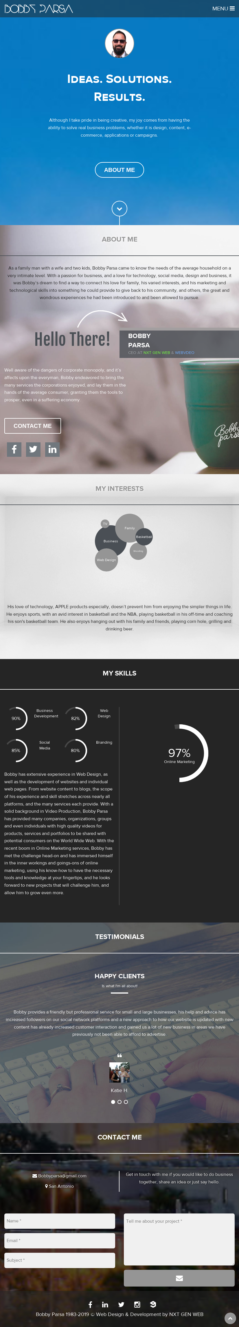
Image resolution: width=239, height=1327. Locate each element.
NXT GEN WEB (186, 1314)
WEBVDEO (184, 352)
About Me (119, 170)
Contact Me (33, 426)
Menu (223, 8)
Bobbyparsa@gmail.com (59, 1176)
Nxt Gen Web (157, 352)
